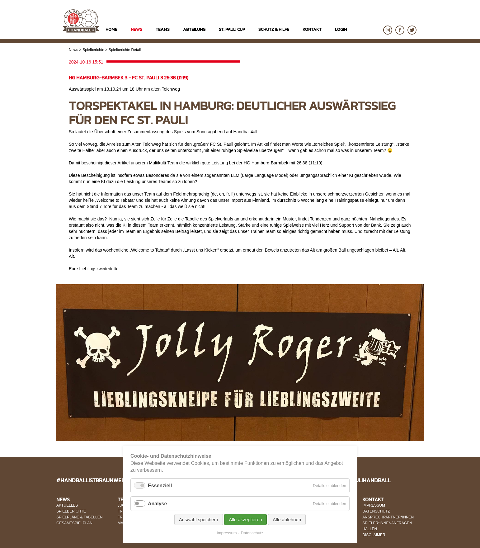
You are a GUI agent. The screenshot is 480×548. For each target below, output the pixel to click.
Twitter (411, 30)
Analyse (157, 503)
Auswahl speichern (198, 519)
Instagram (387, 30)
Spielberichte (93, 50)
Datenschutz (252, 533)
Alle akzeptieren (245, 519)
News (73, 50)
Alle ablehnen (287, 519)
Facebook (399, 30)
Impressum (227, 533)
